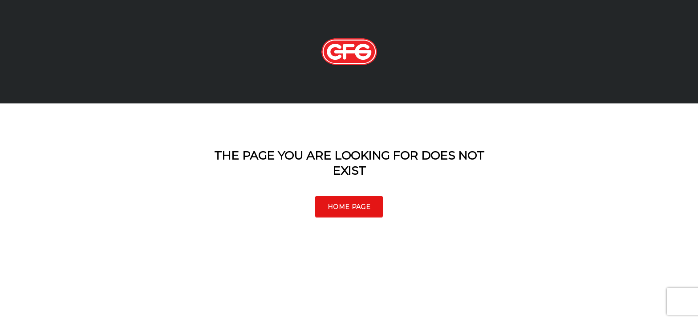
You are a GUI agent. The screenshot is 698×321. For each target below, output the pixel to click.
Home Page (349, 207)
